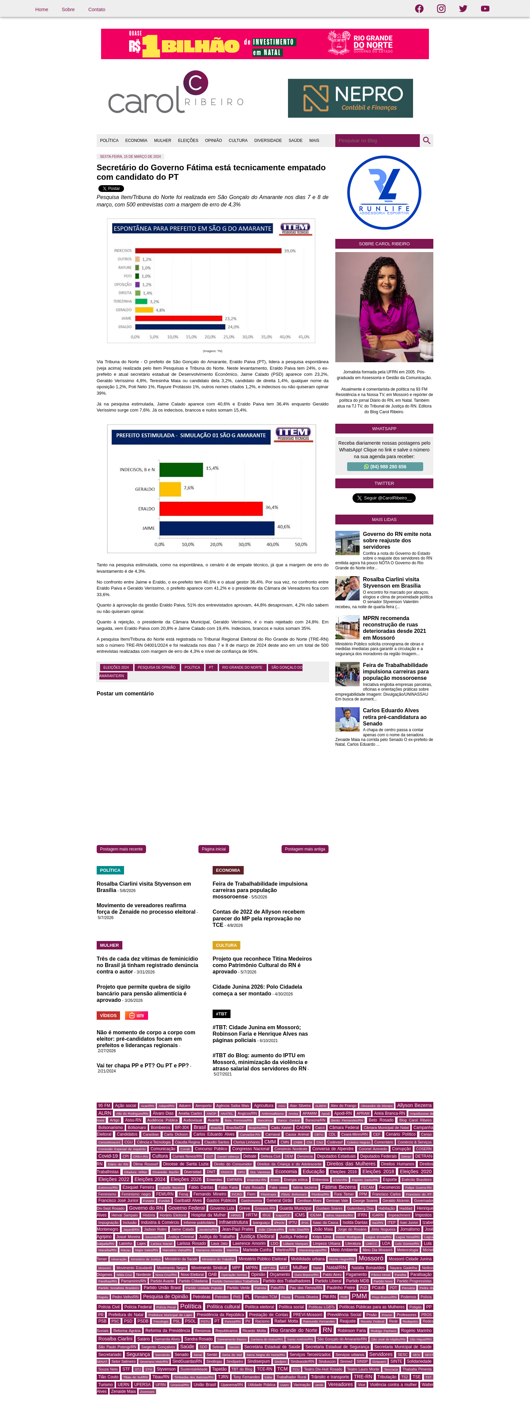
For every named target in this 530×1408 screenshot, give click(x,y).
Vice (361, 1385)
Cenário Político (401, 1134)
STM (148, 1369)
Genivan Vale (337, 1201)
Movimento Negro (171, 1268)
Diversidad (192, 1172)
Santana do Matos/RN (267, 1339)
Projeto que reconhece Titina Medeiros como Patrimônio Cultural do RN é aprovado (262, 965)
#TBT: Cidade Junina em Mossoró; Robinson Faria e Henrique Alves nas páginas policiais (260, 1033)
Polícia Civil (109, 1307)
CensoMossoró (109, 1142)
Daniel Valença (228, 1156)
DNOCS (227, 1172)
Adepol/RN (166, 1106)
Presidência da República (220, 1314)
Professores (406, 1315)
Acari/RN (147, 1106)
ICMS (300, 1215)
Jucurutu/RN (154, 1237)
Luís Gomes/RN (407, 1243)
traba (268, 1377)
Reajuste (348, 1321)
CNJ (319, 1142)
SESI (416, 1355)
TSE (416, 1377)
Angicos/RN (247, 1113)
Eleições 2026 (186, 1179)
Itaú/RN (377, 1223)
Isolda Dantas (355, 1222)
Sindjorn (280, 1361)
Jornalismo (410, 1229)
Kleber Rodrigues (349, 1237)
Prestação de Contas (268, 1314)
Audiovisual (193, 1120)
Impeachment (399, 1215)
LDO (274, 1243)
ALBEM (321, 1106)
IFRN (362, 1215)
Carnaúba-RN (250, 1134)
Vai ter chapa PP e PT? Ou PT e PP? (143, 1065)
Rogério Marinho (416, 1330)
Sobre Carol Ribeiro (384, 243)
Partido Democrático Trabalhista (235, 1281)
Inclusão (130, 1222)
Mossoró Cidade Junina (410, 1259)
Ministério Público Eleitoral (263, 1259)
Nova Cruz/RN (165, 1275)
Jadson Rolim (155, 1229)
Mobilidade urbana (307, 1259)
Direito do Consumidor (233, 1164)
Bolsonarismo (110, 1127)
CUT (210, 1156)
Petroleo (221, 1297)
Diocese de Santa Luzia (186, 1164)
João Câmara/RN (271, 1229)
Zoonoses (147, 1391)
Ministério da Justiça (146, 1259)
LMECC (371, 1243)
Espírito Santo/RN (365, 1180)
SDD (204, 1347)
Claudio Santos (216, 1142)
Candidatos (127, 1134)
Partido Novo (383, 1281)
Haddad (406, 1208)
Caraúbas (151, 1134)
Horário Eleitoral (173, 1215)
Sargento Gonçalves (158, 1347)
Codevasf (335, 1142)
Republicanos (227, 1331)
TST (429, 1377)
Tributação (387, 1377)
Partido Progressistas (414, 1281)
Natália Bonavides (368, 1267)
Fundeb (164, 1201)
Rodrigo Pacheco (383, 1331)
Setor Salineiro (124, 1361)
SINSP (362, 1361)
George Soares (365, 1201)
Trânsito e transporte (330, 1377)
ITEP (392, 1222)
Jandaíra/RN (208, 1229)
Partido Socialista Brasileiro (118, 1288)
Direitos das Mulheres (351, 1163)
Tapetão (219, 1369)
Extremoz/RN (108, 1187)
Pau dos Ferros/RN (306, 1288)
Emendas (214, 1180)
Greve (244, 1208)
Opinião (258, 1274)
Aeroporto (203, 1106)
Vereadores (340, 1384)
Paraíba (400, 1275)
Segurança (138, 1354)
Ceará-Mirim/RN (354, 1134)
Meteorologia (407, 1250)
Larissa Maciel (161, 1243)
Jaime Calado (182, 1229)
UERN (123, 1384)
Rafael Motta (286, 1321)
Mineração (118, 1259)
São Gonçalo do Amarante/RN (342, 1339)
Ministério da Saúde (181, 1259)
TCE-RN (264, 1369)
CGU (128, 1142)
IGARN (377, 1215)
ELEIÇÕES (188, 140)
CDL (332, 1134)
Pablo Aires (332, 1275)
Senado (182, 1354)
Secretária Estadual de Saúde (272, 1346)
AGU (281, 1106)
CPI (126, 1156)
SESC (403, 1355)
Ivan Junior (409, 1222)
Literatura (353, 1243)
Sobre (68, 9)
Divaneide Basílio (165, 1172)
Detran (406, 1156)
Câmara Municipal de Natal (386, 1128)
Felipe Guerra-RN (418, 1187)
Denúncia (305, 1156)
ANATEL (227, 1113)
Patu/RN (278, 1288)
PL (247, 1296)
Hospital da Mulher (208, 1215)
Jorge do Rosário (352, 1229)
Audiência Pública (162, 1120)
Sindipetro (234, 1361)
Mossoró (371, 1258)
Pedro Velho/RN (126, 1297)
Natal (317, 1268)
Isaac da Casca (325, 1222)
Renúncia (203, 1331)
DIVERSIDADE (268, 140)
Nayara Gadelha (403, 1268)
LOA (386, 1243)
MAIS (314, 140)
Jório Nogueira (383, 1229)
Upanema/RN (232, 1385)
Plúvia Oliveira (306, 1297)
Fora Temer (344, 1194)
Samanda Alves (167, 1339)
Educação (313, 1171)
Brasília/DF (235, 1128)
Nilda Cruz (124, 1275)
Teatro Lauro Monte (363, 1369)
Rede (393, 1321)
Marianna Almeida (209, 1250)
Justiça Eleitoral (257, 1236)
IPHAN (279, 1223)
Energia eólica (296, 1180)
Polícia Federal (138, 1307)
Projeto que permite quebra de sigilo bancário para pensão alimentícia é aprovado (143, 993)
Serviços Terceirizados (310, 1354)
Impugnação (108, 1222)
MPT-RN (269, 1268)
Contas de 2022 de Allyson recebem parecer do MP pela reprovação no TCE (259, 918)
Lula (428, 1243)
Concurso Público (211, 1148)
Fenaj (183, 1194)
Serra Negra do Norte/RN (266, 1355)
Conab (185, 1149)
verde (319, 1385)
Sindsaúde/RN (302, 1361)
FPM (363, 1194)
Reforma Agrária (126, 1331)
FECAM (367, 1187)
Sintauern (379, 1361)
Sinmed (346, 1361)
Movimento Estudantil (134, 1268)
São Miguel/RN (421, 1339)
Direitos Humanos (397, 1164)
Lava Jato (219, 1243)
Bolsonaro (137, 1127)
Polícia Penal (166, 1307)
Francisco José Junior (118, 1200)
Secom (234, 1347)
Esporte (390, 1179)
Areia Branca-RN (389, 1113)
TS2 (404, 1377)
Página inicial (214, 849)
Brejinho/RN (258, 1128)
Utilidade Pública (261, 1385)
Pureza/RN (233, 1321)
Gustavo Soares (329, 1208)
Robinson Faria (352, 1330)
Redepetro (410, 1321)
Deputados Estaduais (336, 1156)
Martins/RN (285, 1250)
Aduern (185, 1106)
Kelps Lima (322, 1237)
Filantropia (268, 1194)
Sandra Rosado (199, 1339)
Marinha (232, 1250)
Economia (286, 1171)
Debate (250, 1156)
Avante (213, 1120)
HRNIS (236, 1215)
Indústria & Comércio (160, 1222)
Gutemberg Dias (360, 1208)
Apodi (325, 1113)
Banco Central (289, 1120)
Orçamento (280, 1274)
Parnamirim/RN (133, 1281)
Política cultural (223, 1306)
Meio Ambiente (344, 1250)
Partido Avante (162, 1281)
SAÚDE (296, 140)
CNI (309, 1142)
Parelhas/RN (107, 1281)
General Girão (279, 1200)
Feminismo (107, 1194)
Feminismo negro (136, 1194)
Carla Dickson (176, 1134)
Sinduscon (326, 1361)
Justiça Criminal (181, 1237)
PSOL (190, 1321)
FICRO (237, 1194)
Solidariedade (419, 1361)
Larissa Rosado (191, 1243)
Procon (387, 1315)
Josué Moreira (128, 1237)
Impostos (423, 1215)
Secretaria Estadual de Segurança (337, 1346)
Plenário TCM (266, 1297)
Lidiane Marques (295, 1243)
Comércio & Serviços (414, 1142)
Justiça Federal (294, 1236)
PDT (393, 1288)
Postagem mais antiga (305, 849)
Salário (143, 1339)
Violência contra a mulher (393, 1384)
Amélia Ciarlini (190, 1113)
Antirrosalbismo (273, 1113)
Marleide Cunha (257, 1250)
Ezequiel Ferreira (138, 1187)
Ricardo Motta (254, 1331)
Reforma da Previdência (167, 1330)
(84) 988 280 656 (385, 466)
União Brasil (205, 1384)
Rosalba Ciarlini (115, 1338)
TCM (282, 1369)
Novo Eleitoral (192, 1275)
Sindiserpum (258, 1361)
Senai (198, 1355)
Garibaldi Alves (188, 1200)
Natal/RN (336, 1267)
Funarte (148, 1201)
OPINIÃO (213, 140)
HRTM (251, 1215)
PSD (128, 1321)
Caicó (320, 1128)
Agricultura (263, 1105)
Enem (275, 1180)
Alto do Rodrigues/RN (132, 1113)
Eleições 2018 (378, 1171)
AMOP (211, 1113)
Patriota (260, 1288)
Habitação (387, 1208)
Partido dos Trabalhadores (287, 1281)
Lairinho (125, 1243)
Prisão (371, 1315)
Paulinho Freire (341, 1287)
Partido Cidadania (193, 1281)
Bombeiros (160, 1127)
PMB (343, 1297)
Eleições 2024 (116, 667)
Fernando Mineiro (210, 1194)
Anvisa (293, 1113)
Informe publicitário (199, 1222)
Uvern (284, 1385)
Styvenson (166, 1369)
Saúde (187, 1346)
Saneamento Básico (231, 1339)
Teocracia (391, 1369)
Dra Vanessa (260, 1172)
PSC (115, 1321)
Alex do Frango (343, 1106)
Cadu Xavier (281, 1128)
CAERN (303, 1127)
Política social (291, 1307)
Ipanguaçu (261, 1222)
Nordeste (143, 1275)
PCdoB (378, 1287)
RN (327, 1329)
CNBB (298, 1142)
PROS (426, 1315)
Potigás (415, 1307)
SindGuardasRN (187, 1361)
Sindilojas (214, 1361)
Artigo (114, 1120)
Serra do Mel (232, 1355)
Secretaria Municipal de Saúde (403, 1346)
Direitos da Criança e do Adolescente (289, 1164)
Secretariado (109, 1354)
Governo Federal (186, 1208)
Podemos (408, 1297)
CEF (377, 1134)
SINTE (396, 1361)
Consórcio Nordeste (290, 1149)
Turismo (105, 1384)
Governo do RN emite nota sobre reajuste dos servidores (397, 540)
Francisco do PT (419, 1194)
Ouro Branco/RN (306, 1275)
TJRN (223, 1377)
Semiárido (162, 1355)
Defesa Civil (271, 1156)
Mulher (300, 1267)
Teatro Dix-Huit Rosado (323, 1369)
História (149, 1215)
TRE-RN (363, 1376)
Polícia (426, 1297)
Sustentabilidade (194, 1369)
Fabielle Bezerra (171, 1187)
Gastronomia (251, 1201)
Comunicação (162, 1148)
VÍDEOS (108, 1015)
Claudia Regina (187, 1142)
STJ (138, 1369)
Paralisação (421, 1274)
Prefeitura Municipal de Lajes (170, 1315)
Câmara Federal (344, 1127)
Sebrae (218, 1347)
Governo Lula (222, 1208)
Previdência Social (344, 1314)
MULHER (162, 140)
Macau (126, 1250)
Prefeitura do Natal (126, 1314)
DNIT (211, 1172)
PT (211, 667)
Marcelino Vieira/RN (177, 1250)
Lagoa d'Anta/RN (378, 1237)
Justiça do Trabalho (217, 1236)
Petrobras (202, 1296)
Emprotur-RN (256, 1180)
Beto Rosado (381, 1120)
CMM (270, 1141)
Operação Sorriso (234, 1275)
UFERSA (142, 1384)
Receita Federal (372, 1321)
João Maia (323, 1229)
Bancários (265, 1120)
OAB (212, 1274)
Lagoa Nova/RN (408, 1237)
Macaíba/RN (107, 1250)
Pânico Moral (380, 1275)
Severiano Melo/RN (154, 1361)
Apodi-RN (343, 1113)
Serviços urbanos (350, 1355)
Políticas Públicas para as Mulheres (372, 1307)
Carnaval (272, 1134)
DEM (289, 1156)
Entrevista (320, 1180)
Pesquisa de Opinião (157, 667)
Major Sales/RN (146, 1250)
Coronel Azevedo (373, 1149)
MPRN (252, 1267)
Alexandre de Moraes (376, 1106)
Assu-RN (133, 1120)
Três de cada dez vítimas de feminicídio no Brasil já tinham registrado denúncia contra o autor (147, 965)
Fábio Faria (228, 1187)
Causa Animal (297, 1134)
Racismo (262, 1321)
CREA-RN (140, 1156)
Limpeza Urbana (326, 1243)
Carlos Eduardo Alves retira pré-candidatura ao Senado (395, 717)
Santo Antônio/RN (300, 1339)
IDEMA (315, 1215)
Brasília (216, 1128)
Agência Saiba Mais (232, 1106)
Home (41, 9)
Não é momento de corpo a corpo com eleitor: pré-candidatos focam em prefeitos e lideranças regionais (146, 1039)
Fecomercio (389, 1187)
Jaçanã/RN (131, 1229)
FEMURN (164, 1194)
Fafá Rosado (253, 1187)
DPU (241, 1172)
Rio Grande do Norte (243, 667)
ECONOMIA (136, 140)
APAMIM (310, 1113)
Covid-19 (108, 1156)
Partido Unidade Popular (204, 1288)
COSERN (424, 1149)
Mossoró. (105, 1268)
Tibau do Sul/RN (135, 1377)
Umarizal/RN (180, 1385)
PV (247, 1321)
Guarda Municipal (296, 1208)
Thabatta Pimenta (417, 1369)
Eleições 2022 (113, 1179)
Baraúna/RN (315, 1120)
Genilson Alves (309, 1201)
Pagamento (356, 1274)
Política (193, 667)
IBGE (266, 1215)
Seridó (212, 1355)
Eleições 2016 (343, 1171)
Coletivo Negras (358, 1142)
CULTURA (238, 140)
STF (126, 1369)
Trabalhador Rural (291, 1377)
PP (429, 1307)
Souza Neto (108, 1369)
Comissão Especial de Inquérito (122, 1149)
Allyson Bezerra (414, 1105)
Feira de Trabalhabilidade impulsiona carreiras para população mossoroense (260, 890)
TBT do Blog (242, 1369)
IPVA (305, 1223)
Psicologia (160, 1321)
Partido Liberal (328, 1281)
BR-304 (182, 1127)
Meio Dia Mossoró (377, 1250)
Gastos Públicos (221, 1200)
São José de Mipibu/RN (388, 1339)
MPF (236, 1267)
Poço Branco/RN (384, 1297)
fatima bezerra (305, 1187)
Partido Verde (238, 1288)
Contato (96, 9)
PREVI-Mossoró (307, 1314)
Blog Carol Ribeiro (415, 1120)
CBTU (318, 1134)
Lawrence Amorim (249, 1243)
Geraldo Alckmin (396, 1201)
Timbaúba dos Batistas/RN (193, 1377)
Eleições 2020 (416, 1171)
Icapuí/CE (283, 1215)
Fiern (251, 1194)
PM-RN (329, 1296)
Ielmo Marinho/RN (339, 1215)
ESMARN (340, 1180)
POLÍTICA (109, 140)
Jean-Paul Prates (237, 1229)
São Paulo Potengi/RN (117, 1347)
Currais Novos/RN (187, 1156)
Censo (426, 1134)
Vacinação (302, 1385)
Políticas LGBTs (322, 1307)
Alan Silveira (300, 1106)
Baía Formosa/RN (238, 1120)
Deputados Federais (378, 1156)
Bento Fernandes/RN (347, 1120)
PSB (102, 1321)
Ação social (125, 1105)
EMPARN (234, 1180)
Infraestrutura (233, 1222)
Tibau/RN (160, 1377)
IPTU (293, 1222)
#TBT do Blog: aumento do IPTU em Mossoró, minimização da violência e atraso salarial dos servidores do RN (260, 1062)
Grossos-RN (265, 1208)
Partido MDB (357, 1281)
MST (284, 1268)
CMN (285, 1142)
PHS (237, 1297)
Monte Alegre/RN (341, 1259)
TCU (296, 1369)
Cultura (160, 1156)
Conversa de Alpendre (333, 1148)
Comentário (383, 1142)
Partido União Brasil (162, 1287)
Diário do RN (118, 1164)
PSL (176, 1321)
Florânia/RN (320, 1194)
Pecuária (408, 1288)
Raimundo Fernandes (319, 1321)
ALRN (104, 1113)
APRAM (363, 1113)
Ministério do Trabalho (218, 1259)
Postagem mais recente (121, 849)
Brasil (200, 1127)
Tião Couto (108, 1377)
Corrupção (401, 1148)
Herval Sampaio (125, 1215)
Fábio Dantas (201, 1187)
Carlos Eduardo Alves (214, 1134)
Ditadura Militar (135, 1172)
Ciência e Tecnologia (153, 1142)
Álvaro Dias (163, 1113)
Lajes (141, 1243)
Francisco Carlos (386, 1194)
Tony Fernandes (246, 1377)
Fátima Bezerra (339, 1187)
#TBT (221, 1013)
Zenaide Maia (123, 1391)
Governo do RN (146, 1208)
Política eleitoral (259, 1307)
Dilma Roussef (145, 1164)
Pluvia (286, 1297)
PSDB (143, 1321)
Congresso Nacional (250, 1148)
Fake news (278, 1187)
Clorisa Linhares (247, 1142)
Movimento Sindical (209, 1267)
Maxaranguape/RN (313, 1250)
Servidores (381, 1354)
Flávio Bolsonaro (293, 1194)
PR (100, 1315)
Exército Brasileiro (417, 1180)
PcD (363, 1288)
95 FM (104, 1105)
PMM (359, 1296)
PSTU (205, 1321)
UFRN (160, 1385)
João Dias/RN (299, 1229)
